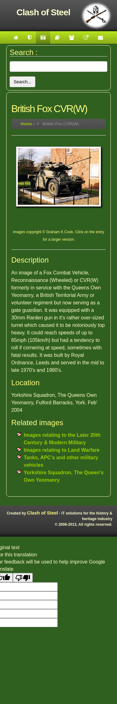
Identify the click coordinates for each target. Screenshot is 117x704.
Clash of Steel (42, 512)
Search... (22, 81)
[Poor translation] (23, 577)
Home (26, 123)
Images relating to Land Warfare (62, 450)
